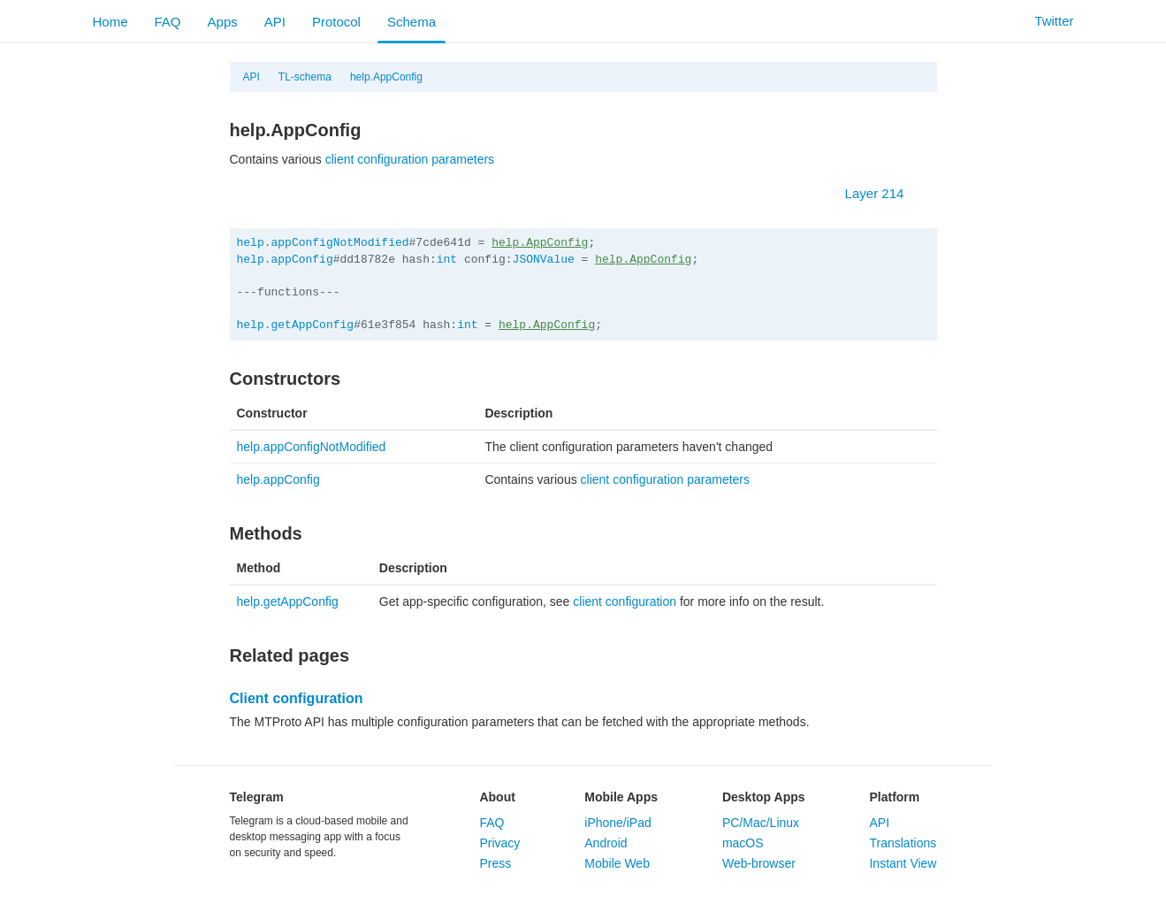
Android (605, 843)
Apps (223, 21)
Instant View (902, 863)
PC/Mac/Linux (760, 823)
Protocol (336, 21)
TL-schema (305, 77)
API (275, 21)
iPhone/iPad (618, 823)
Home (110, 21)
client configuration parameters (409, 159)
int (447, 259)
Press (495, 863)
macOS (743, 843)
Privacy (499, 843)
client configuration (624, 601)
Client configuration (296, 698)
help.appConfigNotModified (323, 242)
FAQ (168, 21)
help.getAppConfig (295, 325)
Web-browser (759, 863)
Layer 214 (883, 193)
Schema (411, 21)
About (496, 797)
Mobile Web (617, 863)
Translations (902, 843)
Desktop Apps (763, 797)
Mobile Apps (621, 797)
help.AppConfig (386, 77)
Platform (894, 797)
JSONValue (544, 259)
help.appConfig (285, 259)
